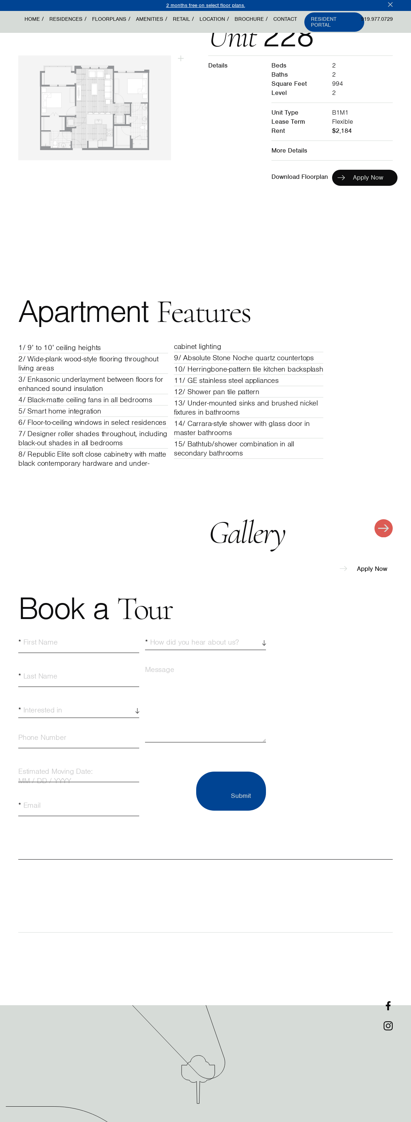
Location (212, 19)
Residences (66, 19)
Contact (285, 19)
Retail (181, 19)
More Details (289, 150)
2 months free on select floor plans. (205, 5)
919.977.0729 (377, 19)
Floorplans (109, 19)
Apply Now (363, 569)
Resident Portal (323, 22)
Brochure (249, 19)
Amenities (149, 19)
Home (32, 19)
